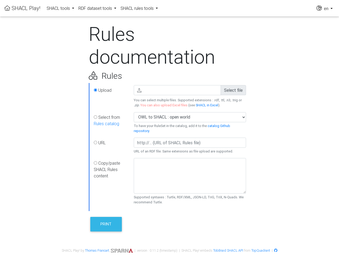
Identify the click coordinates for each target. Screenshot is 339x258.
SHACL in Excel (207, 105)
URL (100, 142)
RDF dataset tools (95, 8)
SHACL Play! (22, 8)
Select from (107, 120)
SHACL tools (59, 8)
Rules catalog (106, 123)
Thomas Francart (97, 250)
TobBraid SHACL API (228, 250)
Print (105, 223)
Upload (102, 90)
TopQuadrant (260, 250)
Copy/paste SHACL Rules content (107, 169)
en (322, 8)
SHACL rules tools (138, 8)
